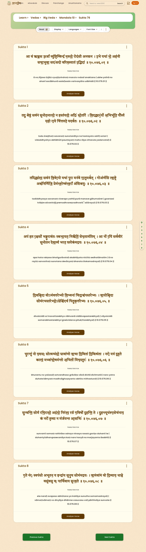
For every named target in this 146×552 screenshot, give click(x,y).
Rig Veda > (50, 17)
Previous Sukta (36, 537)
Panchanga (58, 3)
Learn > (23, 17)
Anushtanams (74, 3)
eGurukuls (32, 3)
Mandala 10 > (68, 17)
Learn (20, 3)
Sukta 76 (84, 17)
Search (120, 3)
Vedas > (36, 17)
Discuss (45, 3)
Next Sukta (110, 537)
